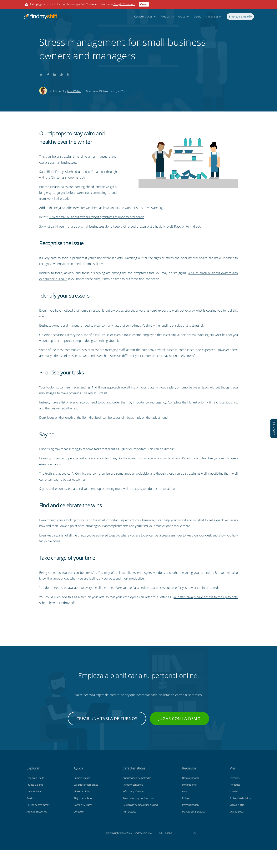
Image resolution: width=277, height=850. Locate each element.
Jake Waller (74, 91)
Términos (234, 778)
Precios (165, 18)
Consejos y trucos (83, 805)
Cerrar (143, 4)
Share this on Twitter (41, 74)
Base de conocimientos (86, 784)
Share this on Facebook (48, 74)
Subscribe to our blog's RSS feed (68, 74)
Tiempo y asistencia (133, 784)
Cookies (233, 791)
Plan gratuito (129, 811)
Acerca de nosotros (37, 811)
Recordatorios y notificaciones (138, 798)
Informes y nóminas (133, 791)
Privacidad (234, 784)
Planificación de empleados (137, 778)
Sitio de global (236, 811)
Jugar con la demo (179, 718)
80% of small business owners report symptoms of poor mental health (96, 217)
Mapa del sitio (236, 805)
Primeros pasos (82, 778)
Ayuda (181, 18)
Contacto (78, 811)
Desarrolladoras (190, 778)
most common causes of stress (78, 350)
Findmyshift (86, 832)
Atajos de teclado (83, 798)
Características (143, 18)
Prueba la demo (35, 784)
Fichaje (185, 798)
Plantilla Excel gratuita (193, 811)
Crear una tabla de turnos (107, 718)
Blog (184, 791)
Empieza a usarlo (240, 18)
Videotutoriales (82, 791)
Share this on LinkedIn (55, 74)
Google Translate (124, 4)
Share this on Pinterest (61, 74)
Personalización (190, 805)
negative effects (65, 208)
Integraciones (189, 784)
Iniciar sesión (214, 18)
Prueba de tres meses (38, 805)
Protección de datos (240, 798)
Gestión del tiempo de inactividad (140, 805)
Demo (197, 18)
